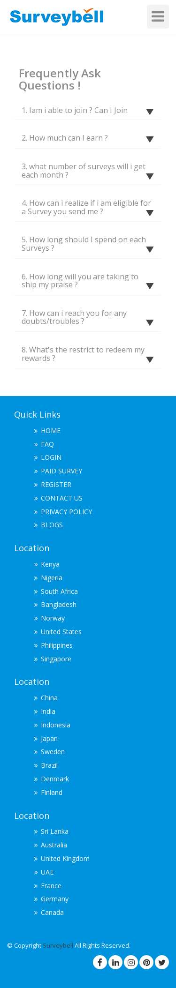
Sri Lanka (55, 831)
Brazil (49, 765)
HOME (51, 430)
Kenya (50, 564)
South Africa (59, 591)
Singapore (56, 658)
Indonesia (55, 724)
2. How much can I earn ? (65, 138)
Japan (49, 738)
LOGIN (51, 457)
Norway (53, 618)
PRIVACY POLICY (66, 511)
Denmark (55, 778)
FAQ (47, 444)
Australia (54, 844)
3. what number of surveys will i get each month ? (83, 170)
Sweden (53, 751)
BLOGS (52, 524)
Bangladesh (59, 604)
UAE (47, 872)
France (51, 885)
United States (61, 631)
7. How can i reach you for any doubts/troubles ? (74, 317)
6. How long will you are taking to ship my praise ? (80, 280)
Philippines (57, 645)
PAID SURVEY (61, 470)
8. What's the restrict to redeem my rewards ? (83, 353)
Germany (55, 898)
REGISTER (56, 484)
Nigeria (51, 577)
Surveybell (59, 945)
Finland (51, 792)
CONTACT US (62, 498)
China (49, 697)
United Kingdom (65, 858)
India (48, 711)
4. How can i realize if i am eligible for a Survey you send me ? (86, 207)
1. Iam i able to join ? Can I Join (75, 110)
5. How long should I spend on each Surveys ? (84, 243)
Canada (52, 912)
